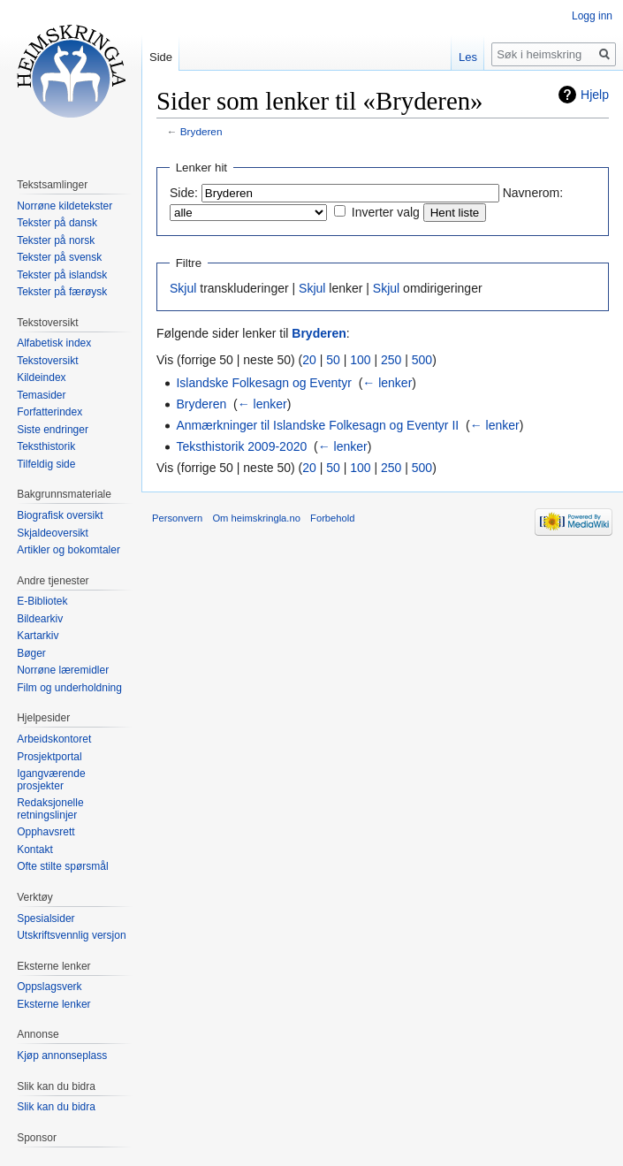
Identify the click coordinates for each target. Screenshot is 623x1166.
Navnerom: (533, 193)
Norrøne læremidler (63, 670)
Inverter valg (386, 212)
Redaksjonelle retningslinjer (50, 808)
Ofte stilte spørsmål (62, 866)
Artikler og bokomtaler (68, 550)
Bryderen (201, 131)
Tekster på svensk (59, 257)
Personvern (177, 518)
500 (422, 360)
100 (360, 360)
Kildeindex (41, 377)
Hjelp (595, 95)
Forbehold (332, 518)
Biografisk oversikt (60, 515)
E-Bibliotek (42, 601)
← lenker (387, 383)
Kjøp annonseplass (62, 1055)
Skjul (183, 288)
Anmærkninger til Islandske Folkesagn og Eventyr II (317, 425)
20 (309, 360)
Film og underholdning (69, 688)
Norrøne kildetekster (64, 206)
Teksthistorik (46, 446)
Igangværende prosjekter (51, 779)
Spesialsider (45, 918)
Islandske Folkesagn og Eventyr (263, 383)
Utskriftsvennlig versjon (71, 935)
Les (468, 57)
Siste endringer (52, 429)
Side (160, 57)
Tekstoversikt (47, 360)
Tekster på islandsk (62, 275)
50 (333, 360)
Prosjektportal (49, 757)
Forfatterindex (49, 412)
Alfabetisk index (54, 343)
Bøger (31, 653)
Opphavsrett (45, 832)
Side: (184, 193)
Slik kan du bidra (56, 1107)
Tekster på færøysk (62, 292)
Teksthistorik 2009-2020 (241, 446)
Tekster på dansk (57, 223)
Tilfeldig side (46, 464)
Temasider (41, 395)
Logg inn (592, 16)
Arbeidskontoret (54, 739)
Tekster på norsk (56, 240)
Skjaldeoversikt (52, 533)
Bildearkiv (40, 619)
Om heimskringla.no (256, 518)
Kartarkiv (37, 635)
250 (391, 360)
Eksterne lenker (53, 1004)
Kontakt (35, 849)
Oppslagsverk (49, 986)
